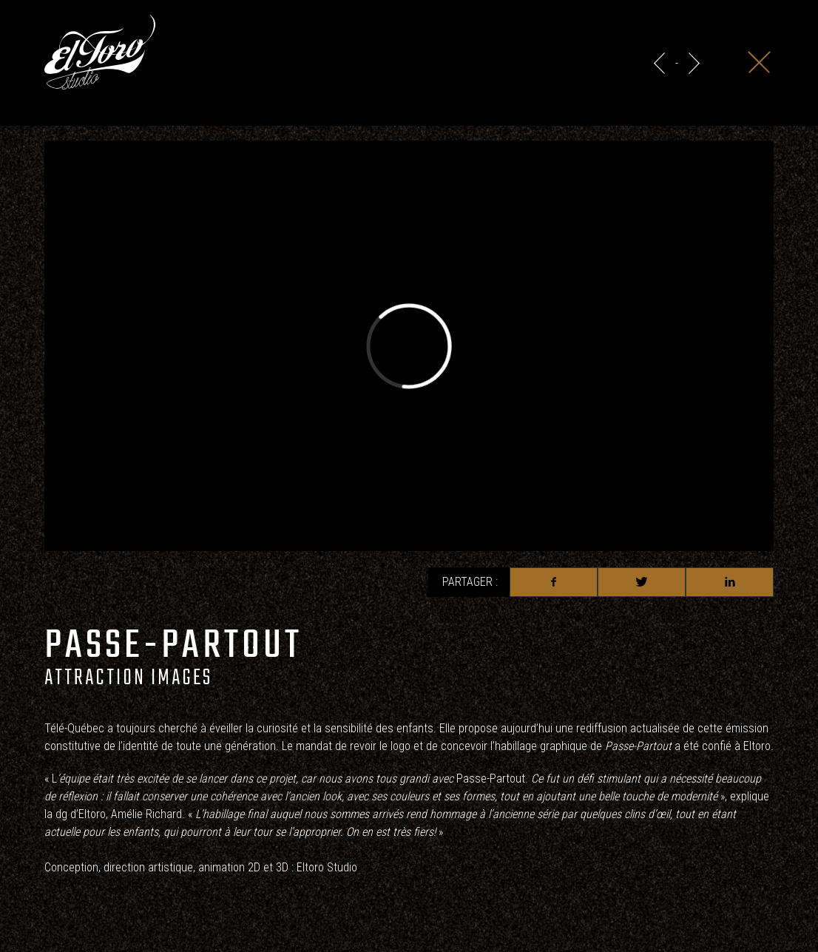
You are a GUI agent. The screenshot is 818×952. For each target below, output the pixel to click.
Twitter (642, 582)
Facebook (554, 582)
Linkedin (730, 582)
